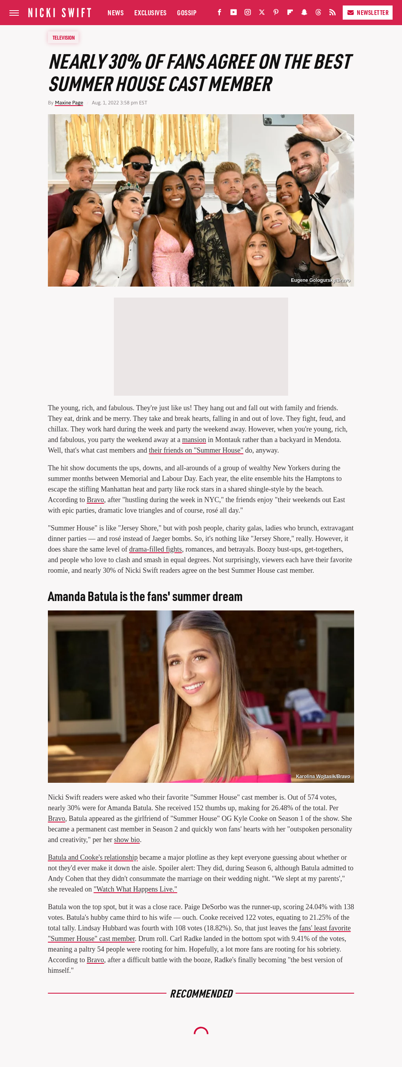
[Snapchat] (304, 14)
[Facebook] (219, 14)
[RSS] (332, 14)
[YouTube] (234, 14)
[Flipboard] (290, 14)
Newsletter (368, 12)
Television (64, 37)
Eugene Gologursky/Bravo (320, 280)
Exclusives (150, 12)
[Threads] (318, 14)
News (116, 12)
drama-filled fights (155, 549)
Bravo (95, 500)
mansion (194, 440)
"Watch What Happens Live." (135, 889)
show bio (127, 840)
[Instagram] (248, 14)
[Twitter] (262, 14)
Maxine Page (69, 103)
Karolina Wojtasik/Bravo (323, 776)
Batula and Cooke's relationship (93, 857)
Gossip (186, 12)
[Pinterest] (276, 14)
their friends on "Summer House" (196, 450)
